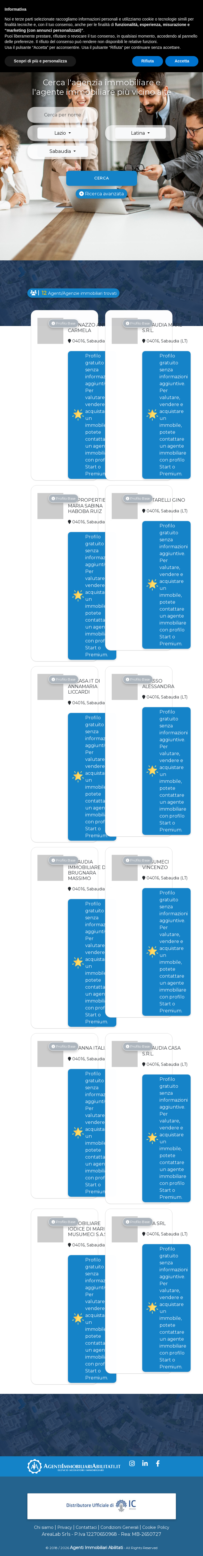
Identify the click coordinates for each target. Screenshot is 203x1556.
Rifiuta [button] (147, 61)
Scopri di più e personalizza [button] (40, 61)
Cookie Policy (155, 1527)
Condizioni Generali (119, 1527)
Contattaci (86, 1527)
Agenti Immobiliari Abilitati (96, 1547)
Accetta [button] (181, 61)
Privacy (64, 1527)
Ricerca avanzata (101, 194)
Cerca (101, 178)
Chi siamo (44, 1527)
